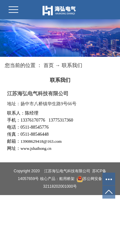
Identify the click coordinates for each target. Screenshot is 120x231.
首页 (49, 65)
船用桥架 (67, 178)
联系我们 (72, 65)
